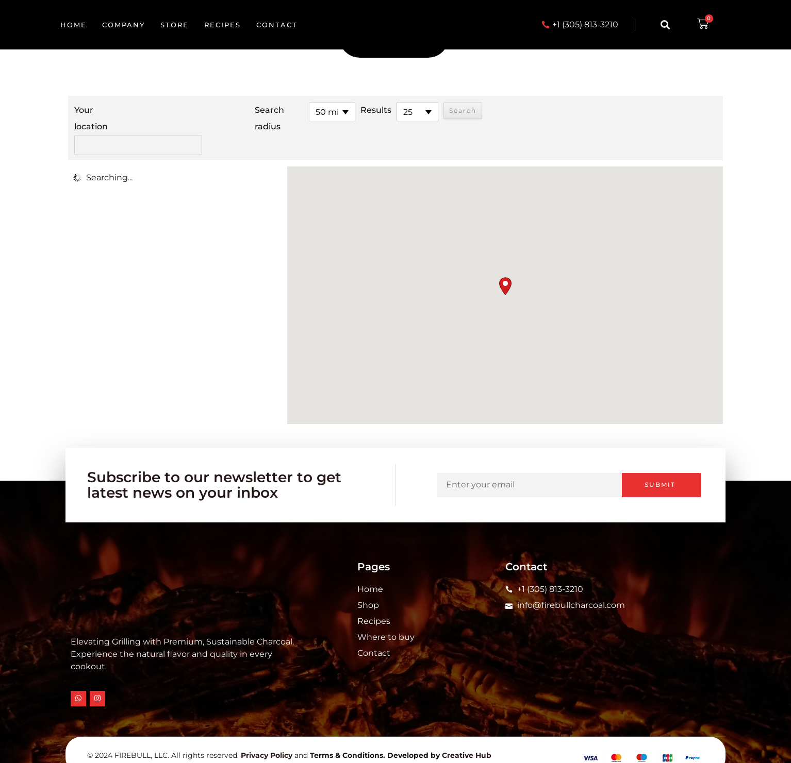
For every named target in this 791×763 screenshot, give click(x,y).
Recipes (222, 25)
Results (347, 110)
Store (174, 25)
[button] (664, 24)
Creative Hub (466, 736)
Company (123, 25)
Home (73, 25)
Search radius (240, 118)
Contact (277, 25)
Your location (91, 118)
